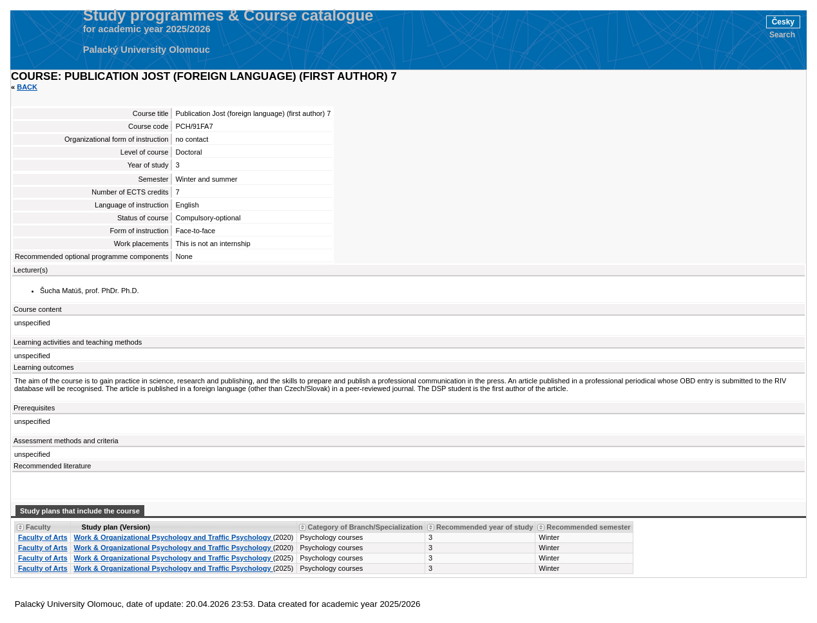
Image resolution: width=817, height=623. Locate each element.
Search (782, 34)
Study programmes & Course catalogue (228, 15)
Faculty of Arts (43, 537)
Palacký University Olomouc (146, 49)
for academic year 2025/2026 (147, 29)
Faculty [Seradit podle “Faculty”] (38, 527)
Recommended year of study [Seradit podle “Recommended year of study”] (484, 527)
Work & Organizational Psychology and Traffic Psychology (173, 537)
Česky (783, 21)
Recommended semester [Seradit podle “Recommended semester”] (588, 527)
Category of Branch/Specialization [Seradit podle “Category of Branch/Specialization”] (365, 527)
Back (27, 87)
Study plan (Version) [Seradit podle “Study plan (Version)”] (116, 527)
